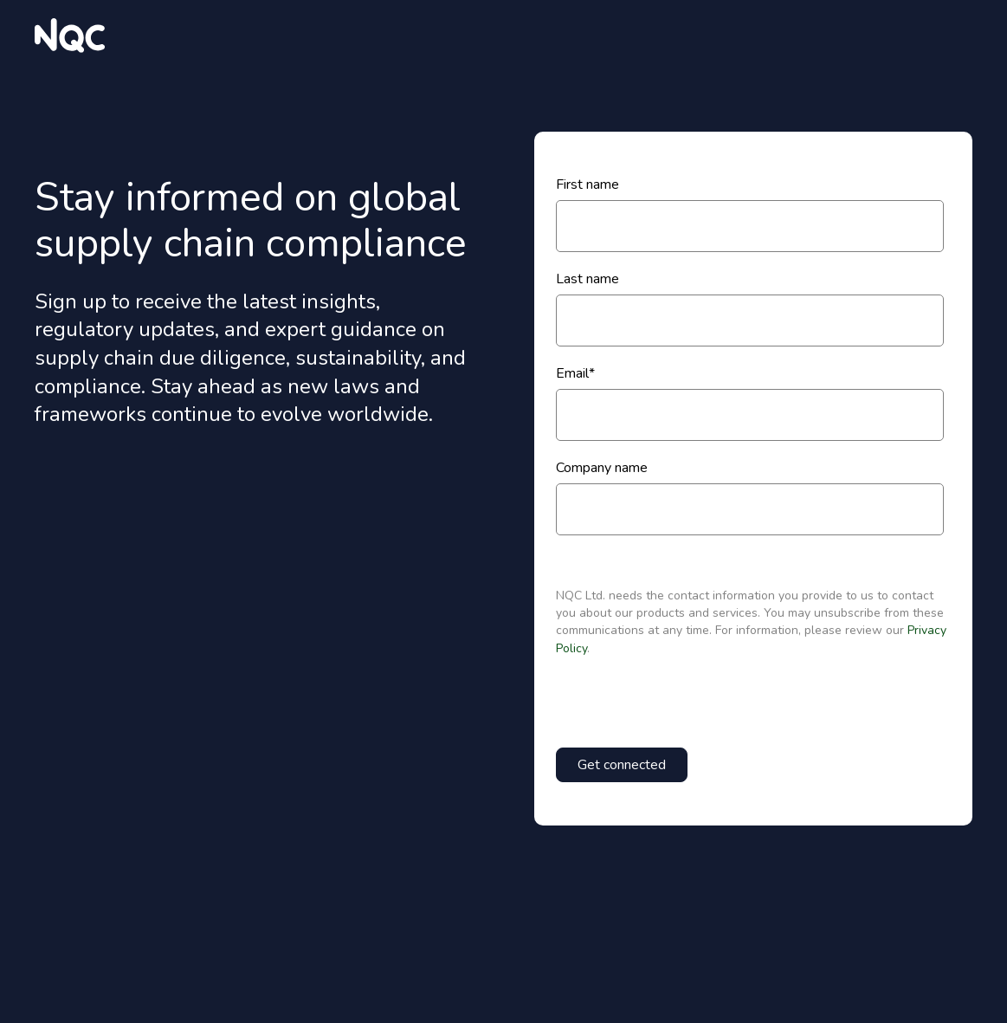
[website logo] (70, 35)
